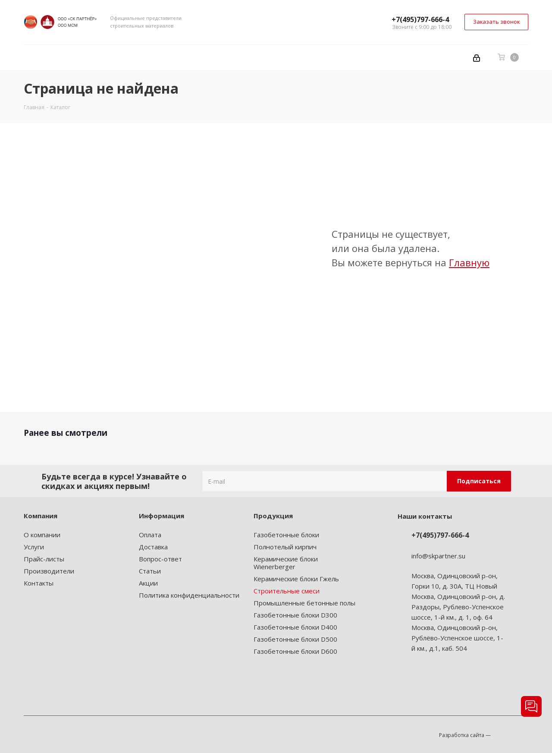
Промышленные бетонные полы (304, 603)
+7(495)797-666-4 (420, 19)
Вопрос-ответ (160, 559)
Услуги (34, 546)
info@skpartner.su (438, 555)
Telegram (449, 684)
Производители (49, 571)
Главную (469, 262)
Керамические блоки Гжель (296, 578)
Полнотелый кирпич (285, 546)
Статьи (150, 571)
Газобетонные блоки (286, 534)
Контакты (38, 583)
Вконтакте (406, 684)
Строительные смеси (287, 590)
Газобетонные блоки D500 (295, 639)
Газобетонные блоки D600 (295, 651)
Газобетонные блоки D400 (295, 627)
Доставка (153, 546)
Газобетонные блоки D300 (295, 615)
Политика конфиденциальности (189, 595)
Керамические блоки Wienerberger (286, 563)
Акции (148, 583)
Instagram (427, 684)
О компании (42, 534)
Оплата (150, 534)
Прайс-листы (44, 559)
